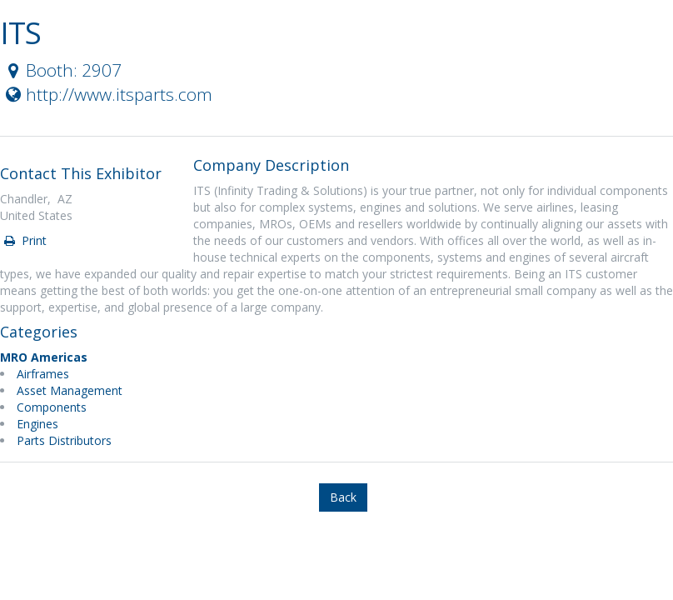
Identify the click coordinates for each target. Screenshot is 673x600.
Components (52, 407)
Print (24, 240)
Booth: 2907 (62, 70)
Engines (37, 424)
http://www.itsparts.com (107, 94)
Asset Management (69, 390)
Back (343, 497)
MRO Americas (43, 357)
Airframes (43, 374)
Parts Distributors (64, 440)
